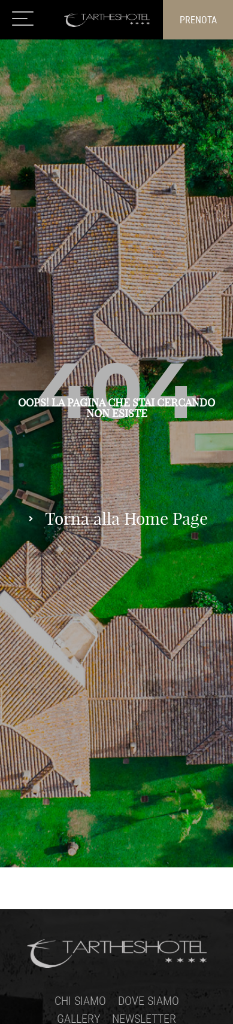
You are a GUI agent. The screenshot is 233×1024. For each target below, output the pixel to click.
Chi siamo (80, 1000)
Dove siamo (148, 1000)
